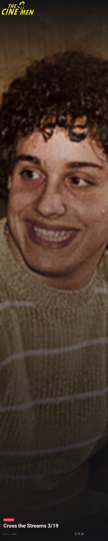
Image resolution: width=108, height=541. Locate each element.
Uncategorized (8, 520)
